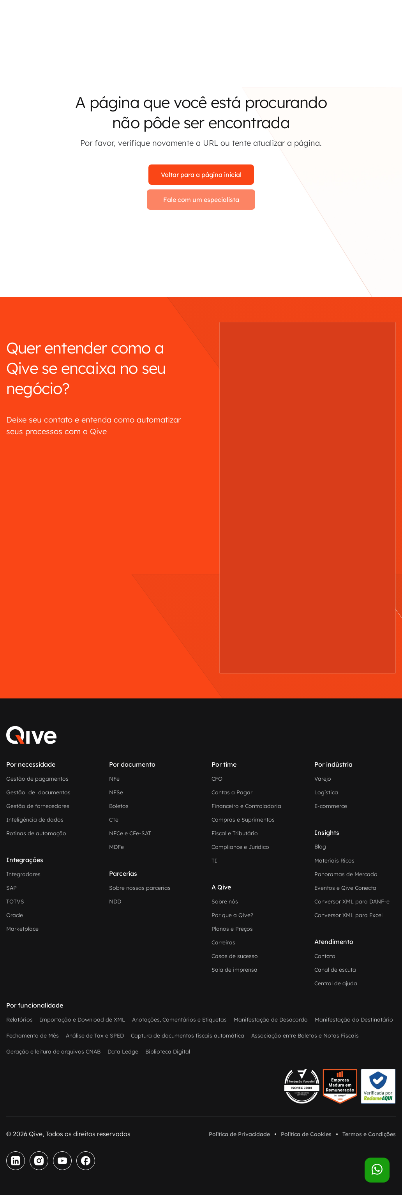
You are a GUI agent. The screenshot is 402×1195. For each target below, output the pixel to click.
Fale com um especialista (201, 199)
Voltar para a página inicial (201, 175)
